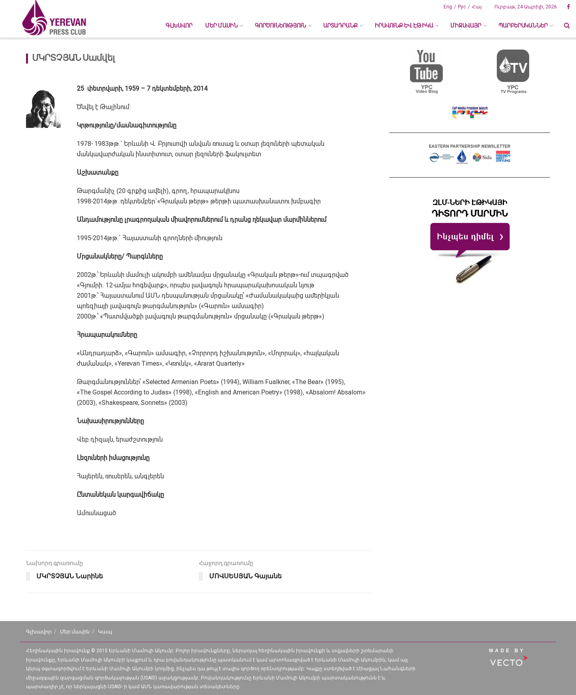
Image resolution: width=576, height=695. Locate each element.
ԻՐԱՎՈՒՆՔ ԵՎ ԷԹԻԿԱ (404, 25)
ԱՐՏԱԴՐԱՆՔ (340, 25)
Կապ (105, 632)
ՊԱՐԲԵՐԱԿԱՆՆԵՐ (523, 25)
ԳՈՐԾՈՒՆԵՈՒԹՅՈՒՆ (280, 25)
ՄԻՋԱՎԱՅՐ (465, 25)
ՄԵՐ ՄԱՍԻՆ (221, 25)
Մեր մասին (75, 632)
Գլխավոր (179, 25)
